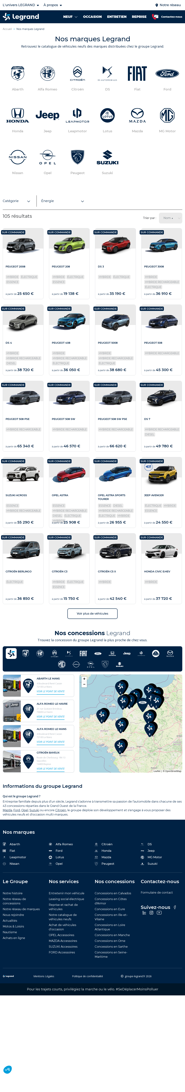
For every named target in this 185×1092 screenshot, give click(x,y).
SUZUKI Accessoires (63, 946)
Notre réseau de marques (21, 909)
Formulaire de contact (157, 892)
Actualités (10, 920)
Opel (24, 810)
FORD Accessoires (62, 952)
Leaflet (157, 771)
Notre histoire (13, 893)
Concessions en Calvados (113, 893)
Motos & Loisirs (13, 926)
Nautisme (10, 932)
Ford (16, 810)
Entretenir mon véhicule (66, 893)
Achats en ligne (14, 938)
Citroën (60, 810)
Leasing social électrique (66, 899)
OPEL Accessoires (61, 935)
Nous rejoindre (13, 915)
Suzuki (34, 810)
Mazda (7, 810)
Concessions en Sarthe (111, 946)
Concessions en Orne (110, 941)
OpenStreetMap (173, 771)
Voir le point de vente (50, 691)
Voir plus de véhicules (92, 613)
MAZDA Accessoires (63, 941)
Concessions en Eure (110, 909)
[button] (101, 715)
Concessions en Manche (112, 935)
